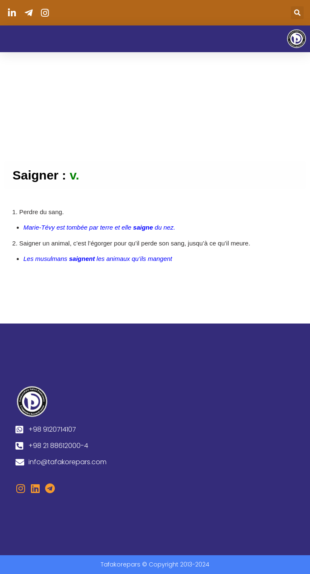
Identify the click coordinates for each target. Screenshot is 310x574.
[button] (297, 12)
